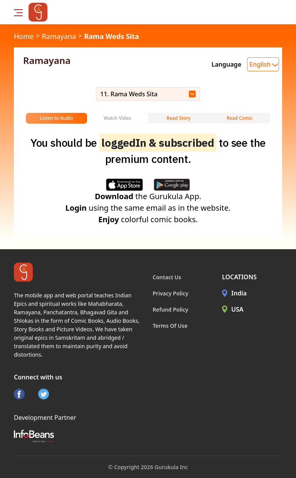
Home (24, 36)
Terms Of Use (170, 325)
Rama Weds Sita (111, 36)
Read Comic (239, 118)
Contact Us (167, 277)
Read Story (178, 118)
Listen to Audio (56, 118)
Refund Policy (170, 309)
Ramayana (59, 36)
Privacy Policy (170, 293)
